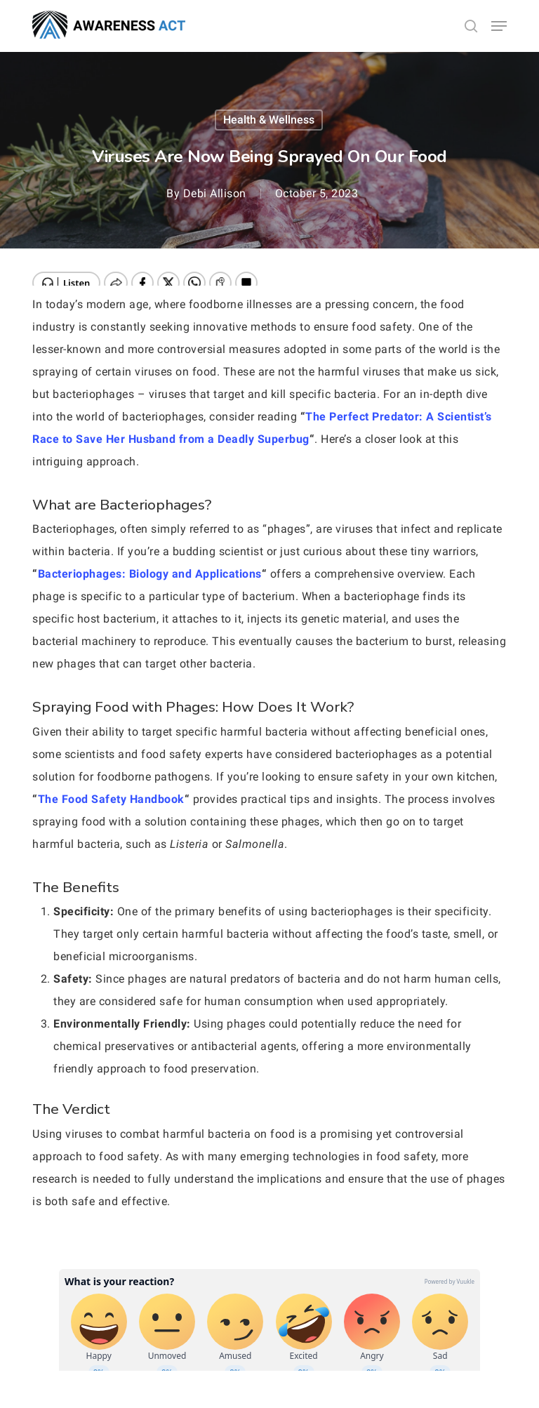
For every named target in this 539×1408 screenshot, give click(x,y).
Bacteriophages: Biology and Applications (150, 573)
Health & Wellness (268, 119)
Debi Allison (214, 193)
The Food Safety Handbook (111, 799)
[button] (499, 26)
